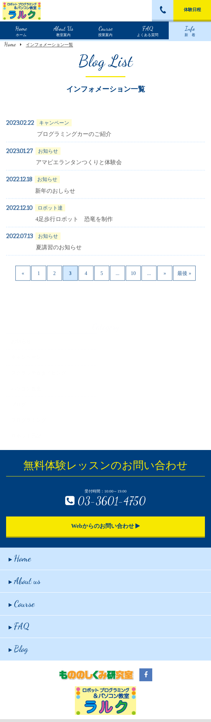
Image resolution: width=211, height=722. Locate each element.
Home (10, 44)
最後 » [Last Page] (184, 283)
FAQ (19, 626)
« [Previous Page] (23, 283)
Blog (18, 649)
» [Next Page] (165, 283)
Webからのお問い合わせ (105, 526)
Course (22, 604)
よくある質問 (147, 30)
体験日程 (192, 9)
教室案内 (63, 30)
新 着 (189, 30)
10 (133, 283)
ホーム (21, 30)
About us (24, 581)
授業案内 (105, 30)
